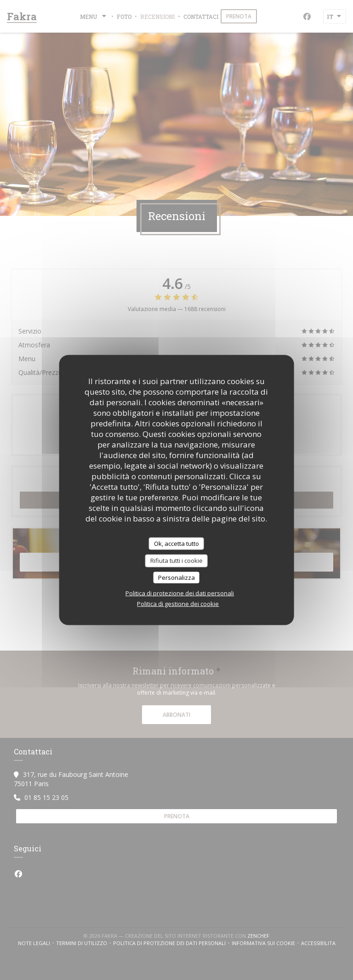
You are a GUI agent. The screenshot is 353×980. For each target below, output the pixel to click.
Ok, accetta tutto (176, 543)
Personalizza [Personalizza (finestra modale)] (176, 577)
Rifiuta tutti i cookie (176, 560)
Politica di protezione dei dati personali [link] (179, 593)
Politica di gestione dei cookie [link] (178, 604)
